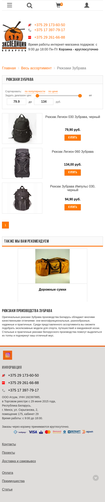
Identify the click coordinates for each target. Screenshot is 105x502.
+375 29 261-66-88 (49, 37)
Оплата (7, 472)
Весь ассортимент (36, 68)
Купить (72, 137)
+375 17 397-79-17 (49, 30)
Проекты (8, 452)
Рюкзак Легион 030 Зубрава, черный (72, 117)
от (90, 95)
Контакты (9, 444)
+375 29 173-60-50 (49, 25)
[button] (29, 5)
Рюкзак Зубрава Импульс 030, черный (72, 188)
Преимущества (13, 481)
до (30, 101)
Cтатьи (7, 489)
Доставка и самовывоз (19, 461)
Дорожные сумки (52, 289)
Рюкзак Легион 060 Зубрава (73, 151)
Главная (9, 68)
